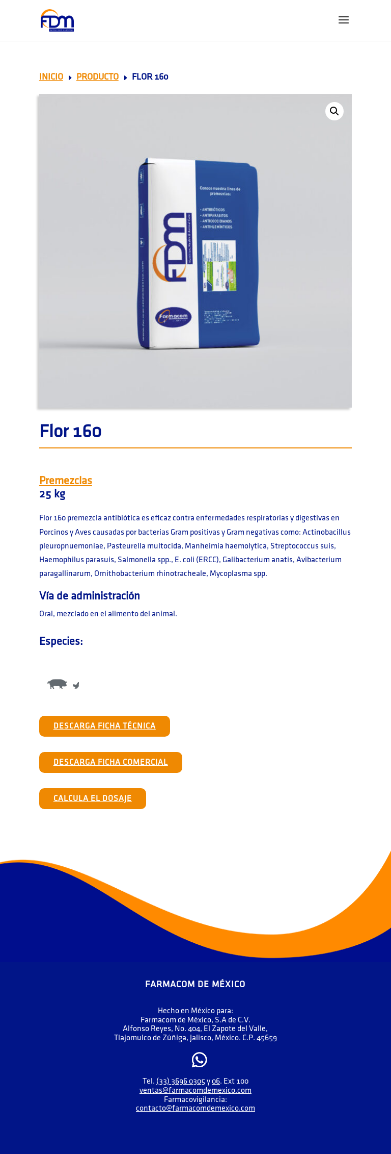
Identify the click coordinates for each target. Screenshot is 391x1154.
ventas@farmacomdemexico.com (195, 1090)
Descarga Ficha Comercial (110, 762)
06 (216, 1081)
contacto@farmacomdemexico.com (195, 1108)
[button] (334, 111)
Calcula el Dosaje (92, 798)
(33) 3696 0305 (180, 1081)
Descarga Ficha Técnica (104, 726)
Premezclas (65, 480)
